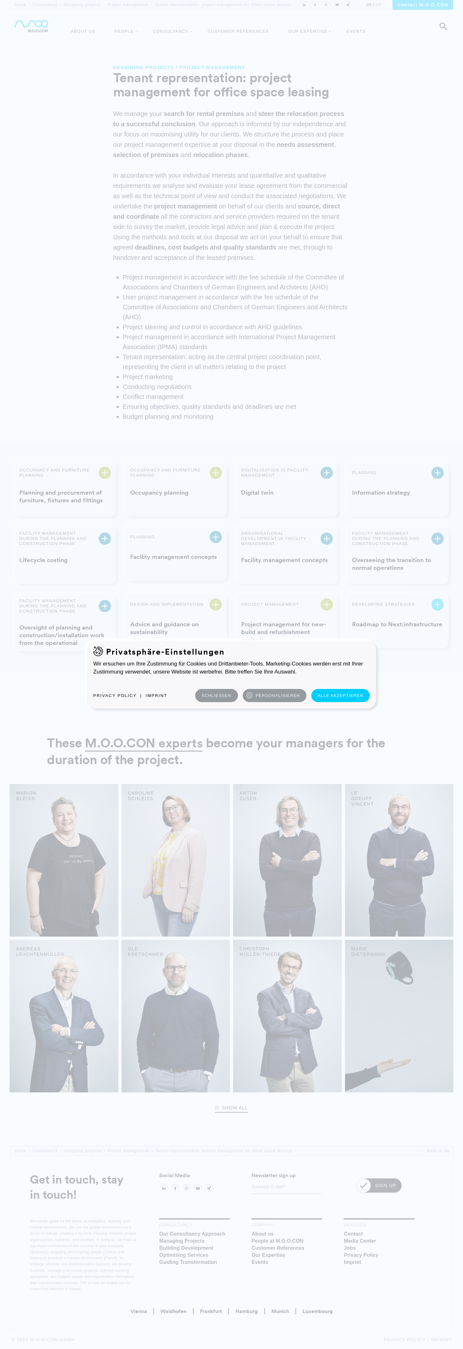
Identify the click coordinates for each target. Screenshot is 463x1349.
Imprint (156, 695)
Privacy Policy (115, 695)
